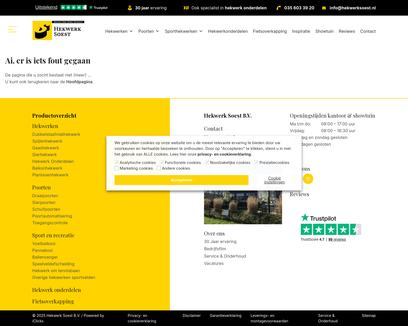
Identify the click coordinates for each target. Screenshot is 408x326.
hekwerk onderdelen (245, 7)
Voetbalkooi (43, 243)
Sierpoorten (43, 202)
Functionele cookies (183, 162)
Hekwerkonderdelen (228, 31)
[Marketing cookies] (116, 168)
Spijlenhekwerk (47, 141)
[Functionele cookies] (162, 162)
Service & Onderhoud (225, 256)
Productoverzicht (54, 115)
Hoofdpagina (79, 81)
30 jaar (142, 7)
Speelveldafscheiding (53, 263)
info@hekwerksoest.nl (353, 7)
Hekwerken (119, 31)
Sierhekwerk (44, 154)
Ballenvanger (45, 257)
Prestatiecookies (274, 162)
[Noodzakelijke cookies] (207, 162)
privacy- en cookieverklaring (224, 154)
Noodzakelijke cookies (230, 162)
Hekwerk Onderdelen (53, 161)
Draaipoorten (45, 195)
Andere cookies (176, 168)
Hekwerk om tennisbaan (56, 270)
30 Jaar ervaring (220, 241)
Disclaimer (192, 315)
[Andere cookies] (159, 168)
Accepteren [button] (181, 180)
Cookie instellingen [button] (274, 180)
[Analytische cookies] (116, 162)
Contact (368, 31)
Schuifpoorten (46, 209)
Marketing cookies (136, 168)
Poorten (149, 31)
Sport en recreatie (53, 235)
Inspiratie (301, 31)
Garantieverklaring (225, 315)
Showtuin (324, 31)
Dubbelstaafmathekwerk (56, 134)
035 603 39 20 (299, 7)
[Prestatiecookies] (256, 162)
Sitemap (369, 315)
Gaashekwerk (45, 147)
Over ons (214, 233)
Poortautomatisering (52, 216)
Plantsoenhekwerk (50, 174)
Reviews (347, 31)
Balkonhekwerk (47, 168)
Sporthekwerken (184, 31)
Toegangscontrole (50, 222)
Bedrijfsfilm (215, 248)
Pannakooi (42, 250)
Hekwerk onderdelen (56, 289)
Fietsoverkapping (270, 31)
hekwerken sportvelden (72, 277)
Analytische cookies (138, 162)
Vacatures (214, 263)
